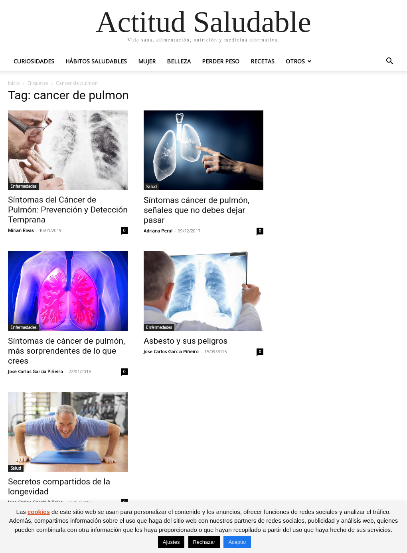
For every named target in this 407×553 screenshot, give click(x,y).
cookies (39, 511)
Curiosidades (34, 61)
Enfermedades (23, 186)
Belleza (179, 61)
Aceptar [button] (237, 542)
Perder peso (220, 61)
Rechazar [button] (204, 542)
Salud (151, 186)
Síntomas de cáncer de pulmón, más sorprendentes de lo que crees (66, 351)
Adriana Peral (158, 231)
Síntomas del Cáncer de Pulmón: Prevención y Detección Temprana (68, 209)
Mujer (147, 61)
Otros (295, 61)
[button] (389, 62)
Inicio (14, 83)
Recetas (263, 61)
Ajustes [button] (171, 542)
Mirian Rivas (21, 230)
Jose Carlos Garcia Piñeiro (35, 371)
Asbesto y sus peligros (185, 341)
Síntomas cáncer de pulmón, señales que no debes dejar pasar (196, 210)
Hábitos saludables (96, 61)
